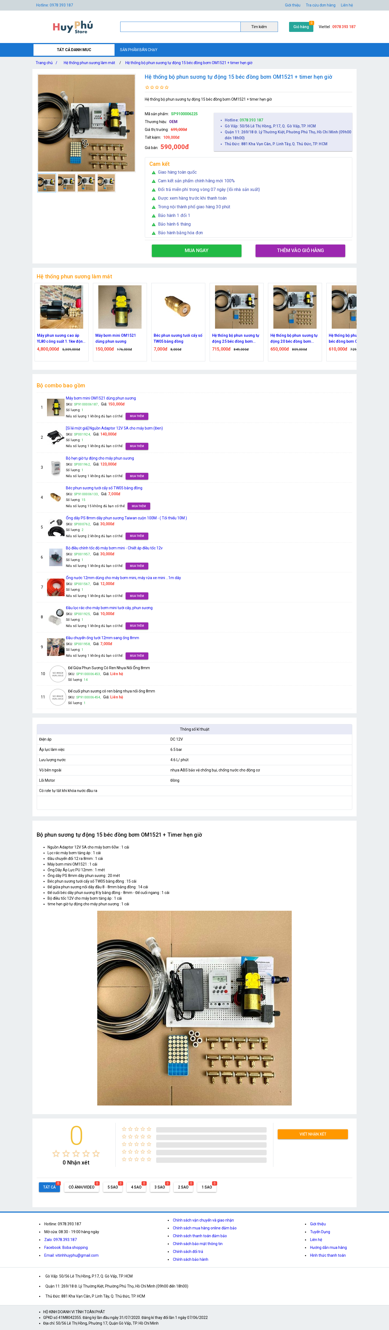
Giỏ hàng (301, 27)
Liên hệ (347, 5)
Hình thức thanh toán (328, 1255)
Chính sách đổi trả (188, 1251)
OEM (173, 122)
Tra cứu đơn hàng (321, 5)
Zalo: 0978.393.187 (60, 1239)
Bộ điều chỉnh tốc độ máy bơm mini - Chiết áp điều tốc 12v (114, 548)
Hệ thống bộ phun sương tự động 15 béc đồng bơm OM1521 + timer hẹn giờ (188, 63)
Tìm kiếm (259, 27)
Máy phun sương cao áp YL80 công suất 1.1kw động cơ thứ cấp (61, 338)
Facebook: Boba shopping (66, 1247)
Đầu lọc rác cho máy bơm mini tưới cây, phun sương (109, 608)
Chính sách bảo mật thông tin (198, 1244)
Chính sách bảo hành (190, 1259)
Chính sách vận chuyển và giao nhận (203, 1220)
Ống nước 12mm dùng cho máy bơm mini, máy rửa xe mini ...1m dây (123, 578)
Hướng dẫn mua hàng (328, 1247)
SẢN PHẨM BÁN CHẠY (138, 50)
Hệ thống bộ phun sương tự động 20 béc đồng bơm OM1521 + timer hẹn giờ (294, 338)
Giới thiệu (318, 1224)
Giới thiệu (292, 5)
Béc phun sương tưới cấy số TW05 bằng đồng (178, 338)
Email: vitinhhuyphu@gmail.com (71, 1255)
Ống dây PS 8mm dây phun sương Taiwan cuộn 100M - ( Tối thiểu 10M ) (126, 518)
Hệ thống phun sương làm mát (89, 63)
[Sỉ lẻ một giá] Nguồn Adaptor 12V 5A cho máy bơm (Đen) (114, 428)
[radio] (56, 1153)
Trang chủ (47, 62)
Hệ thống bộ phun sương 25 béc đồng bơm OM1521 (353, 338)
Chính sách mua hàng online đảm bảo (205, 1228)
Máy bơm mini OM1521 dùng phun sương (115, 338)
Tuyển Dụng (320, 1232)
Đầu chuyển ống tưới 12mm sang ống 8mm (102, 638)
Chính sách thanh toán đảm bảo (200, 1236)
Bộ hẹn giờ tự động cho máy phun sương (100, 458)
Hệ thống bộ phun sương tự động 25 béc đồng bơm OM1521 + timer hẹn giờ (236, 338)
